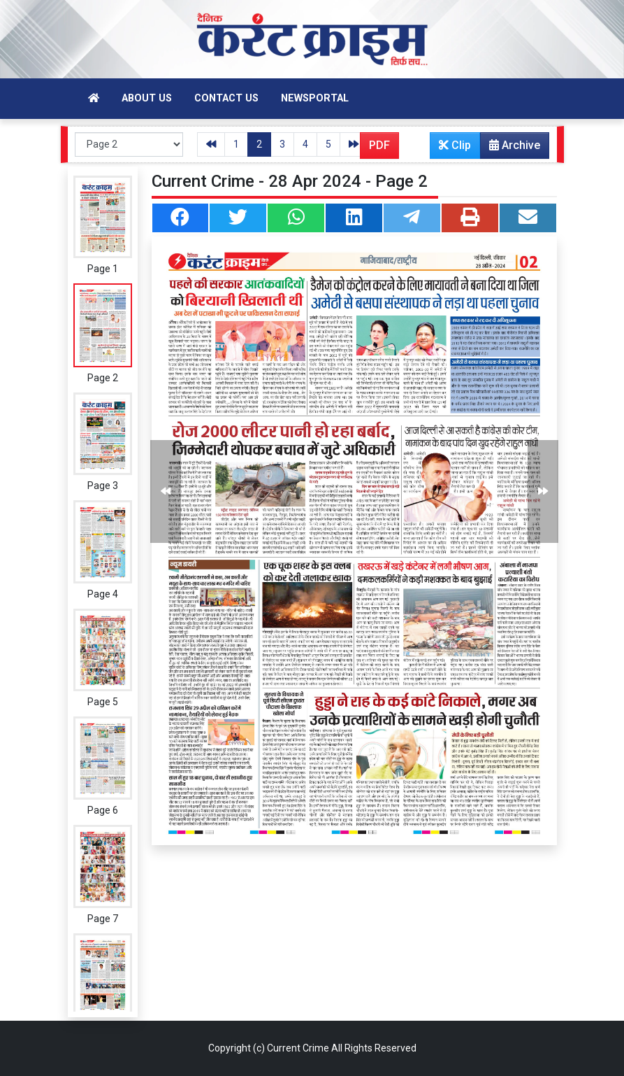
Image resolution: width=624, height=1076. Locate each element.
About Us (147, 98)
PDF (379, 145)
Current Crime (298, 1048)
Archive (510, 148)
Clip (455, 145)
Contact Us (226, 98)
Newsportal (315, 98)
